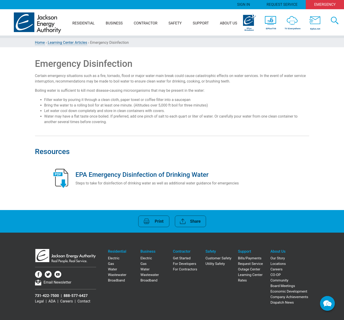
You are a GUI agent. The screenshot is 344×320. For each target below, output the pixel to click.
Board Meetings (282, 286)
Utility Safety (215, 264)
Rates (242, 280)
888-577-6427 (76, 295)
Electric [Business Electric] (146, 258)
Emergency (325, 4)
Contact (83, 301)
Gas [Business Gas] (144, 264)
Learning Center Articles (67, 42)
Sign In (243, 4)
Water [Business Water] (145, 269)
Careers (66, 301)
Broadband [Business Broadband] (149, 280)
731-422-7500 (47, 295)
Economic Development (288, 291)
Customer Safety (218, 258)
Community (279, 280)
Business (114, 23)
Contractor (145, 23)
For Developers (184, 264)
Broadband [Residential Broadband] (116, 280)
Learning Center (250, 275)
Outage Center (249, 269)
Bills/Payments (250, 258)
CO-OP (275, 275)
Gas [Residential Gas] (111, 264)
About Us (228, 23)
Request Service (282, 4)
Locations (278, 264)
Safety (175, 23)
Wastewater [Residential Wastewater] (117, 275)
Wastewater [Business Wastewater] (150, 275)
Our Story (277, 258)
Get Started (182, 258)
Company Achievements (289, 297)
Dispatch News (282, 302)
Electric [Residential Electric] (114, 258)
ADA (52, 301)
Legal (39, 301)
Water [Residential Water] (112, 269)
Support (201, 23)
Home (40, 42)
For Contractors (185, 269)
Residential (83, 23)
